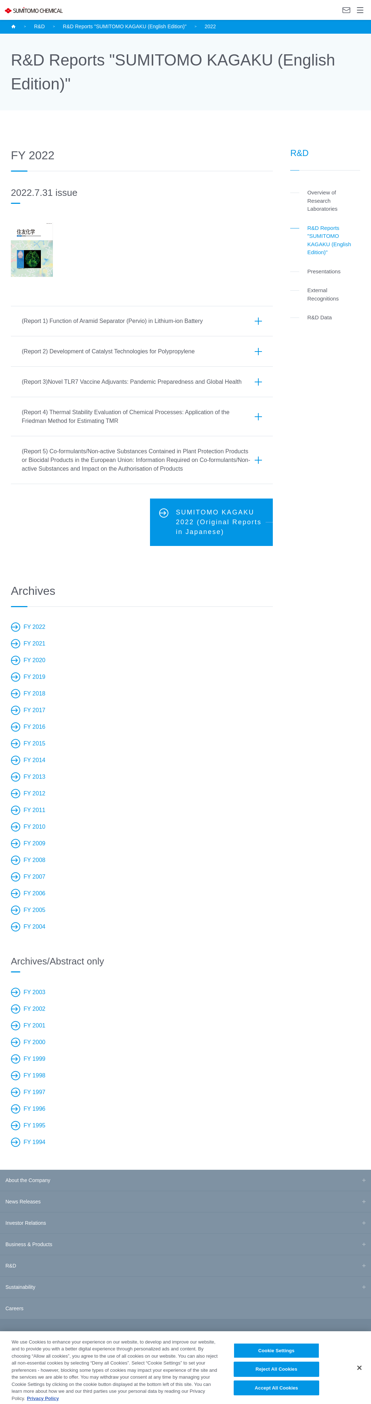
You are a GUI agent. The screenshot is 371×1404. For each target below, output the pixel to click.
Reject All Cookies (276, 1376)
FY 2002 (34, 1009)
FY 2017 (34, 710)
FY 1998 (34, 1075)
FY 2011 (34, 810)
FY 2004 (34, 927)
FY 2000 (34, 1042)
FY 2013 (34, 777)
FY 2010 (34, 827)
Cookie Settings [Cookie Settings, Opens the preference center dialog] (276, 1357)
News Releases (23, 1202)
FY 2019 (34, 677)
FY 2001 (34, 1025)
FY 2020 (34, 660)
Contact (346, 10)
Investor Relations (25, 1223)
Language (332, 10)
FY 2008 (34, 860)
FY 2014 (34, 760)
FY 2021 (34, 643)
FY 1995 (34, 1125)
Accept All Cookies (276, 1394)
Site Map (12, 1336)
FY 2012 (34, 793)
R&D (39, 26)
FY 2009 (34, 843)
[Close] (359, 1374)
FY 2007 (34, 877)
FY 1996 (34, 1109)
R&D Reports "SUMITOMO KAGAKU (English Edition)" (125, 26)
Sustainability (20, 1287)
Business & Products (28, 1244)
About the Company (27, 1180)
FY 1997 (34, 1092)
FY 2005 (34, 910)
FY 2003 (34, 992)
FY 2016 (34, 727)
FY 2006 (34, 893)
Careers (14, 1308)
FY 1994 (34, 1142)
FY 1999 (34, 1059)
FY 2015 (34, 743)
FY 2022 (34, 627)
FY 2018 (34, 693)
